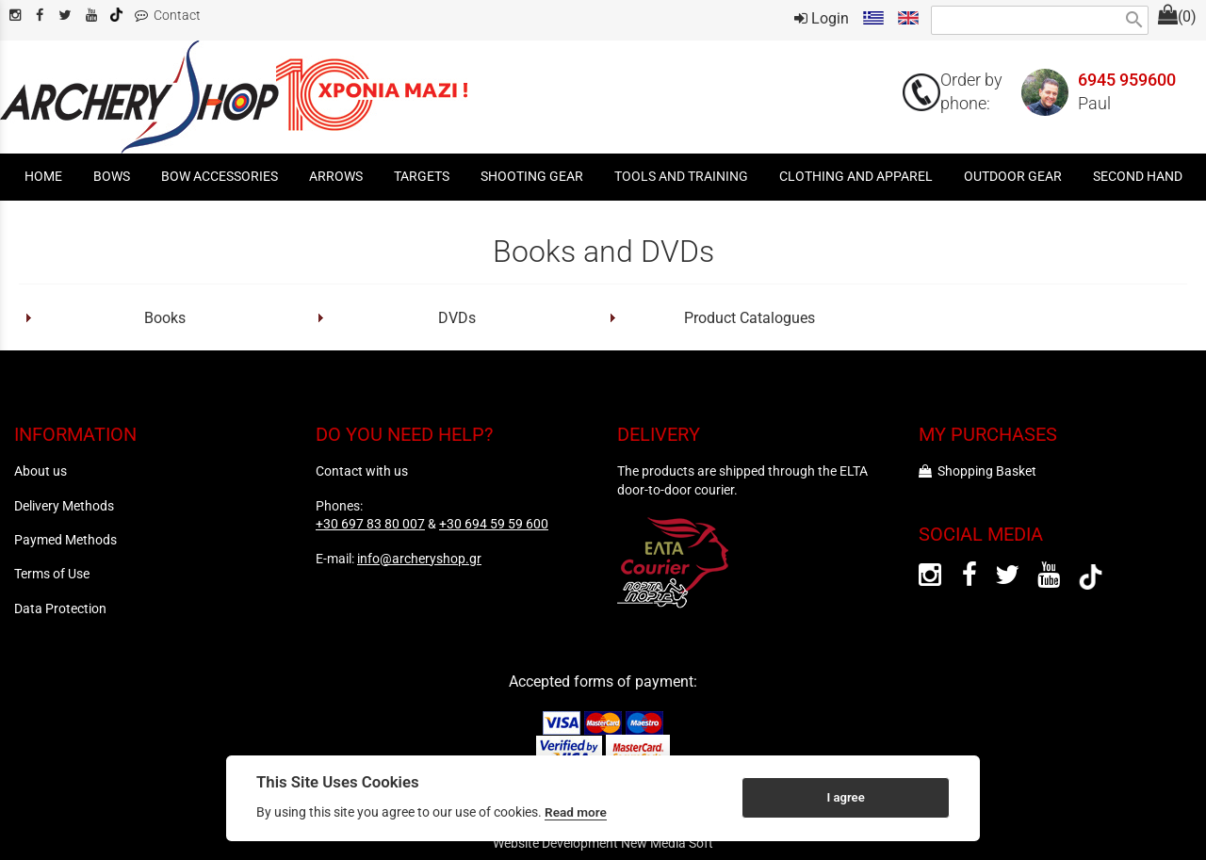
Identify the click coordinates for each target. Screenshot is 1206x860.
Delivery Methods (64, 505)
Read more (576, 811)
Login (821, 18)
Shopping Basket (977, 471)
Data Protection (60, 608)
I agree (845, 797)
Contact (168, 16)
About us (40, 471)
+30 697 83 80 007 (370, 523)
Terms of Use (52, 573)
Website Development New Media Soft (603, 843)
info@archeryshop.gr (419, 558)
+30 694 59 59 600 (493, 523)
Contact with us (362, 471)
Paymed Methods (65, 539)
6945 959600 (1127, 80)
